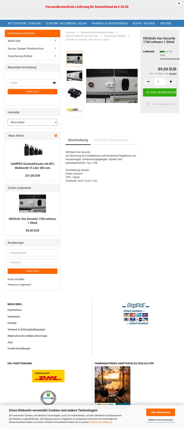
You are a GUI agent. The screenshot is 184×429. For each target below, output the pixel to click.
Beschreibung (78, 140)
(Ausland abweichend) (170, 59)
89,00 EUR (32, 230)
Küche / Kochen (144, 23)
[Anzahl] (160, 82)
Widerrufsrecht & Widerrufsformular (27, 335)
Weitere (165, 23)
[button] (148, 82)
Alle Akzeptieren (160, 412)
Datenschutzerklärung (100, 422)
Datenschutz (15, 309)
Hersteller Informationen (110, 140)
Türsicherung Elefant (20, 56)
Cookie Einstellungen (19, 348)
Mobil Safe (14, 41)
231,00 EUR (32, 175)
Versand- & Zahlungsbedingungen (26, 329)
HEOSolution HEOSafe (21, 33)
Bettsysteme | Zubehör (24, 23)
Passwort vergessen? (20, 284)
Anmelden (32, 91)
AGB (10, 342)
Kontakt (12, 323)
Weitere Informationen (160, 419)
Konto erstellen (16, 279)
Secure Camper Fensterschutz (26, 48)
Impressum (14, 316)
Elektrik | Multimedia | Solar (66, 23)
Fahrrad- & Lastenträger (109, 23)
